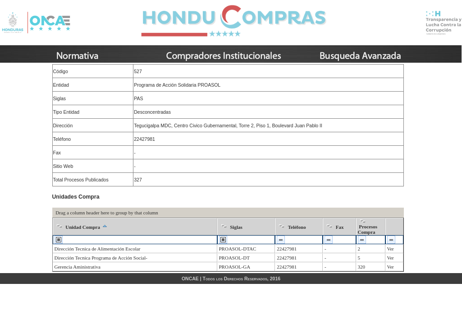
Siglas (236, 227)
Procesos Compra (367, 229)
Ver (390, 248)
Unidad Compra (82, 227)
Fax (340, 227)
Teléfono (297, 227)
